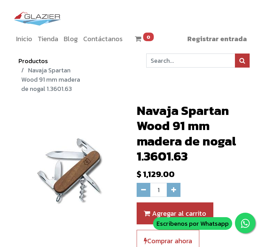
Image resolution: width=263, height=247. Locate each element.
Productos (33, 61)
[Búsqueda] (242, 61)
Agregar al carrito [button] (175, 213)
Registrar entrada (217, 39)
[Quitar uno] (143, 190)
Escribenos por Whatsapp (192, 223)
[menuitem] (24, 39)
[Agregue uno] (173, 190)
